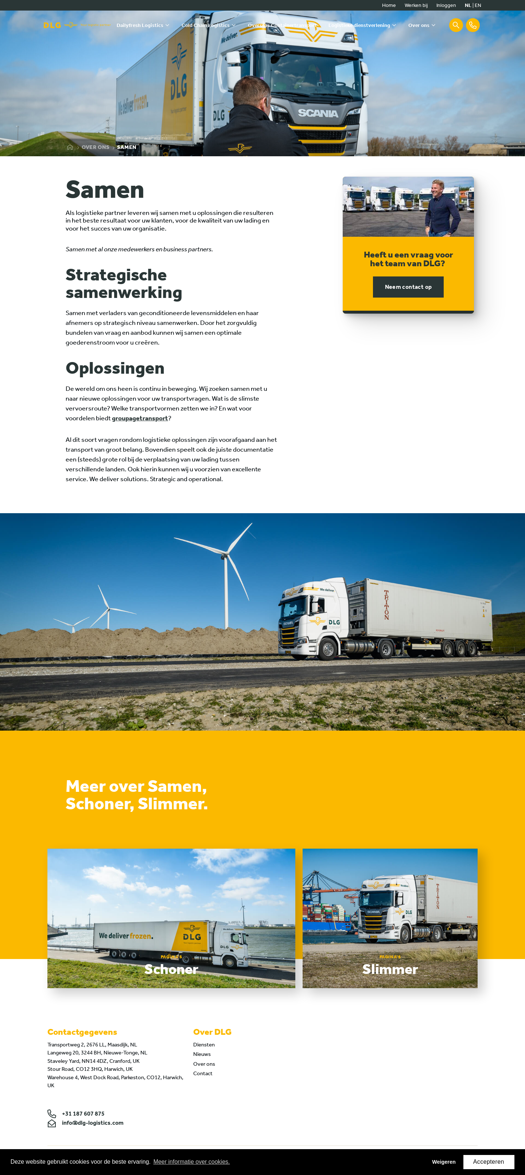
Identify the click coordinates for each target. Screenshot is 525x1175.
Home (389, 5)
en (478, 5)
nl (468, 5)
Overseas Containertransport (282, 25)
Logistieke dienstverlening (359, 25)
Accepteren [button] (488, 1162)
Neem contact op (408, 286)
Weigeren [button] (444, 1162)
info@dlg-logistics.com (85, 1124)
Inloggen (446, 5)
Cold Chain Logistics (206, 25)
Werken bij (416, 5)
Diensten (204, 1045)
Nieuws (202, 1055)
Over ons (418, 25)
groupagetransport (140, 418)
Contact (203, 1074)
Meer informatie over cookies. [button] (191, 1162)
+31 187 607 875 (76, 1115)
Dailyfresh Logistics (140, 25)
